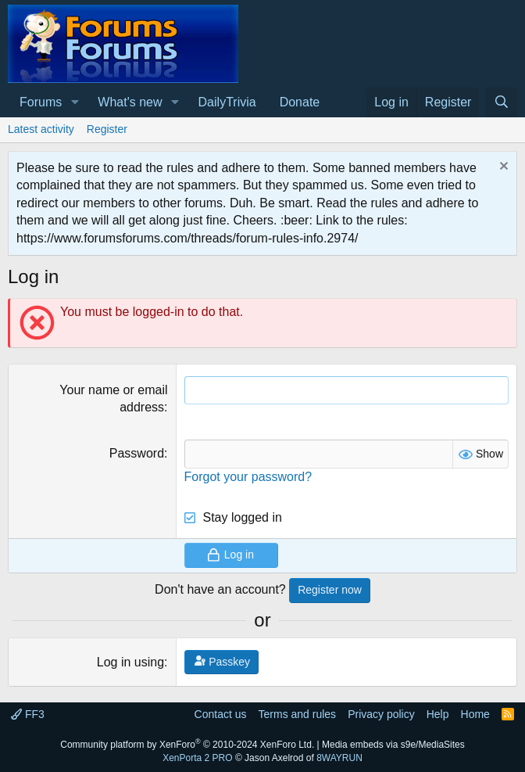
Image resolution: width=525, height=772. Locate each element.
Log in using (130, 662)
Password (136, 453)
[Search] (501, 102)
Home (475, 714)
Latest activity (41, 129)
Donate (300, 102)
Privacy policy (381, 714)
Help (438, 714)
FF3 (28, 714)
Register (107, 129)
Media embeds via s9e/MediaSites (393, 744)
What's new (130, 102)
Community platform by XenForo (187, 744)
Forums (41, 102)
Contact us (221, 714)
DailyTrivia (227, 102)
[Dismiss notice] (502, 168)
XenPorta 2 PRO (197, 757)
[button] (74, 102)
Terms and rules (298, 714)
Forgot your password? (248, 476)
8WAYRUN (339, 757)
